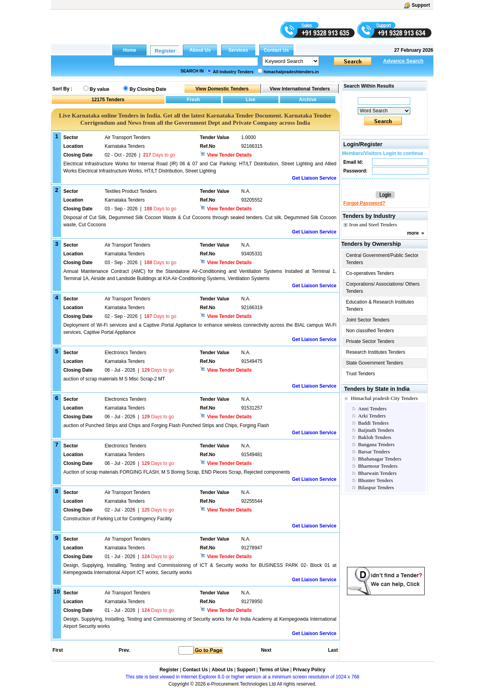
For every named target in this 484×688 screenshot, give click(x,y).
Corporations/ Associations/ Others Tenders (383, 287)
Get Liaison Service (314, 178)
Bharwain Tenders (377, 473)
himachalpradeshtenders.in (291, 71)
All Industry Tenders (233, 71)
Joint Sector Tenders (368, 320)
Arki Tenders (372, 416)
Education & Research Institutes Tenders (380, 305)
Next (266, 650)
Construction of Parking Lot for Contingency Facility (117, 518)
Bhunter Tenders (375, 480)
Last (333, 650)
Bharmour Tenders (378, 466)
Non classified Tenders (370, 330)
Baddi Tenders (373, 423)
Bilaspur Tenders (376, 487)
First (57, 650)
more (413, 233)
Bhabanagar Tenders (380, 459)
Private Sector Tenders (370, 341)
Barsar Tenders (374, 452)
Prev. (124, 650)
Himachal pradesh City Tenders (384, 398)
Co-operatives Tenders (370, 273)
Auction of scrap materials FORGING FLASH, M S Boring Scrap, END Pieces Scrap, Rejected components (176, 472)
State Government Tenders (374, 363)
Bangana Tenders (376, 444)
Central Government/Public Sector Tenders (382, 259)
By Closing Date (147, 89)
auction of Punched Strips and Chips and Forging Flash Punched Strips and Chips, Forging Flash (166, 425)
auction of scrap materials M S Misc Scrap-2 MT (114, 379)
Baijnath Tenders (376, 430)
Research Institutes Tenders (376, 352)
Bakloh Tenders (375, 437)
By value (99, 89)
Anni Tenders (372, 409)
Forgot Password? (364, 203)
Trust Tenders (360, 373)
